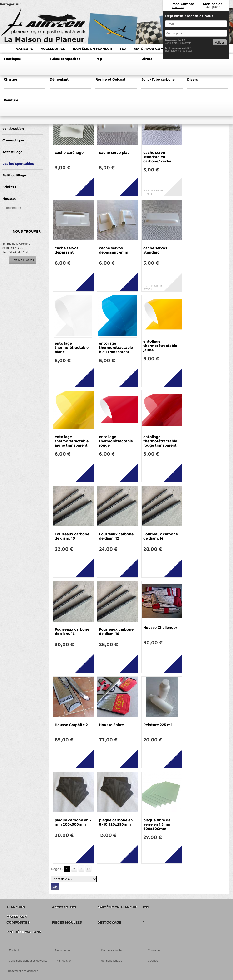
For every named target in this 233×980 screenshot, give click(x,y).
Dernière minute (111, 950)
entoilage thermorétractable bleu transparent (116, 347)
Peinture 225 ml (157, 724)
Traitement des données (23, 971)
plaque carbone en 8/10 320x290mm (116, 822)
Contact (14, 950)
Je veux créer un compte (178, 43)
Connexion (178, 7)
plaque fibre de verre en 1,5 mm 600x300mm (157, 824)
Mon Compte (183, 4)
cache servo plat (114, 152)
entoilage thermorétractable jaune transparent (72, 441)
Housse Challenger (160, 627)
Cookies (153, 960)
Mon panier (212, 4)
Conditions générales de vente (28, 960)
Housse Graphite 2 (71, 724)
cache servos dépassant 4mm (113, 250)
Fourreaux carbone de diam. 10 (72, 536)
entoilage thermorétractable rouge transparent (160, 441)
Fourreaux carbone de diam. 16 (72, 631)
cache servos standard (155, 250)
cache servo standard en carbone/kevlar (157, 156)
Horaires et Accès (22, 260)
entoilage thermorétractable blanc (72, 347)
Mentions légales (111, 960)
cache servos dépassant (67, 250)
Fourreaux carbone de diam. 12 (116, 536)
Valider (219, 42)
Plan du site (63, 960)
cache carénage (69, 152)
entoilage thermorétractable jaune (160, 345)
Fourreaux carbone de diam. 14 (160, 536)
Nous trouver (63, 950)
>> (88, 869)
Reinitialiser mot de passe (179, 50)
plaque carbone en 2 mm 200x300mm (73, 822)
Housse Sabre (111, 724)
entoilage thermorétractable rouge (116, 441)
